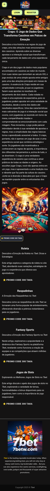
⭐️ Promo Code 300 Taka (12, 238)
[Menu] (4, 4)
